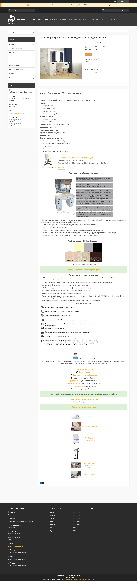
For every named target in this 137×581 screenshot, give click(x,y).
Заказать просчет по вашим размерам (84, 270)
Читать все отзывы (85, 369)
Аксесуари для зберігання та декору (89, 465)
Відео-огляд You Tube (16, 69)
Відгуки (112, 19)
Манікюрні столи (90, 416)
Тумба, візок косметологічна (89, 439)
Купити (88, 54)
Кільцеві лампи (89, 453)
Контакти (12, 73)
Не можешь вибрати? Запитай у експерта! (73, 19)
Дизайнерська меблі (89, 475)
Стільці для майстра (89, 427)
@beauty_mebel (75, 381)
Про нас (11, 78)
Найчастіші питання (15, 61)
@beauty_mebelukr (72, 383)
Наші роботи (13, 57)
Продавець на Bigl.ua (68, 577)
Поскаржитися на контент (72, 579)
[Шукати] (33, 32)
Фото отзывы (83, 372)
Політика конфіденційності (86, 579)
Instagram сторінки (15, 65)
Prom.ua (77, 575)
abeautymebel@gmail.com (17, 113)
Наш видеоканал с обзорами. (84, 375)
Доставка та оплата (98, 19)
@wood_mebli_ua (78, 386)
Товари (52, 19)
